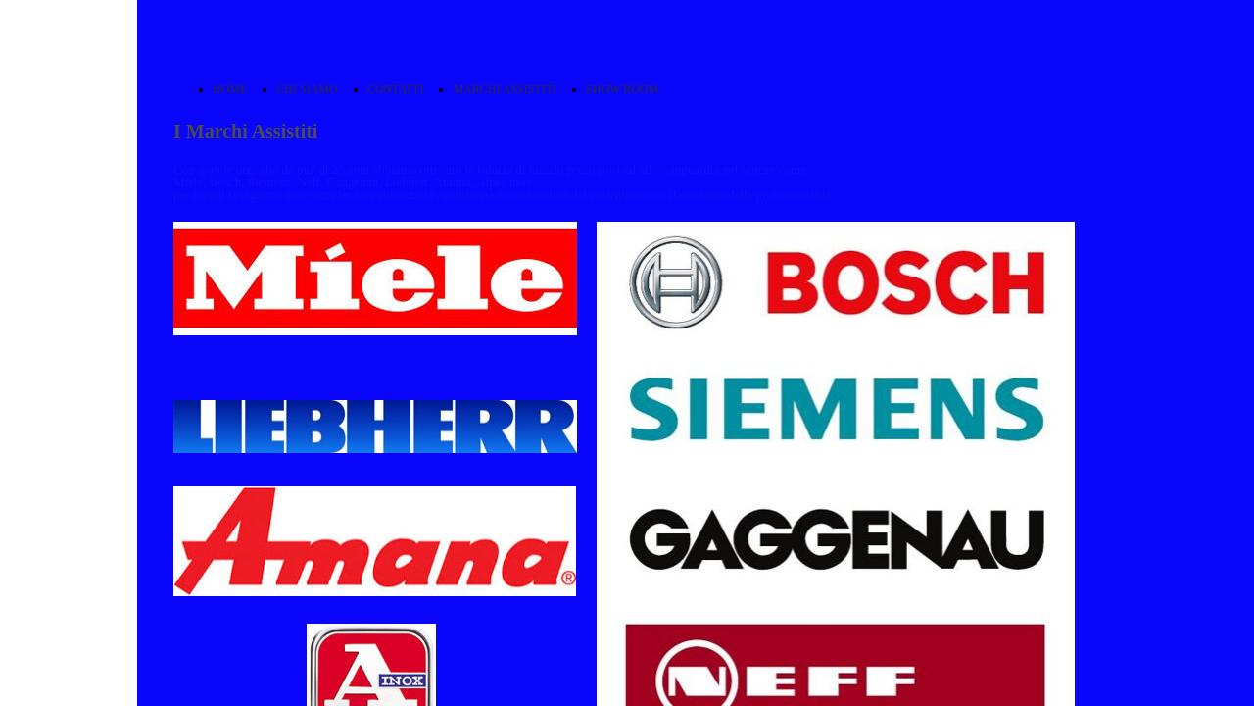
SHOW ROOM (622, 89)
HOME (230, 89)
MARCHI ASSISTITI (504, 89)
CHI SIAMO (306, 89)
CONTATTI (395, 89)
